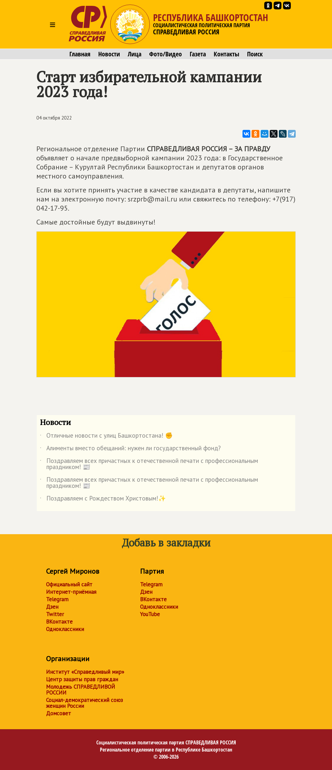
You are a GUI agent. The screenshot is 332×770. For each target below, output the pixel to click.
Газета (198, 54)
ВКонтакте (59, 622)
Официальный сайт (69, 584)
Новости (109, 54)
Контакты (226, 54)
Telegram (57, 599)
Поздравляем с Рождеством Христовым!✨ (103, 499)
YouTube (150, 614)
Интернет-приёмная (71, 592)
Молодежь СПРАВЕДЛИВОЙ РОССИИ (80, 689)
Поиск (255, 54)
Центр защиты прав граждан (82, 679)
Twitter (55, 614)
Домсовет (58, 713)
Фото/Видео (165, 54)
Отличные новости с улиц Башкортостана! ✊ (106, 436)
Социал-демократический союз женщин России (84, 703)
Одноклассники (65, 629)
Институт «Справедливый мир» (85, 672)
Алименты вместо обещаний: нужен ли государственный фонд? (130, 449)
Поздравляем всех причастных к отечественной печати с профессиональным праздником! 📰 (149, 464)
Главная (79, 54)
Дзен (52, 607)
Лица (134, 54)
